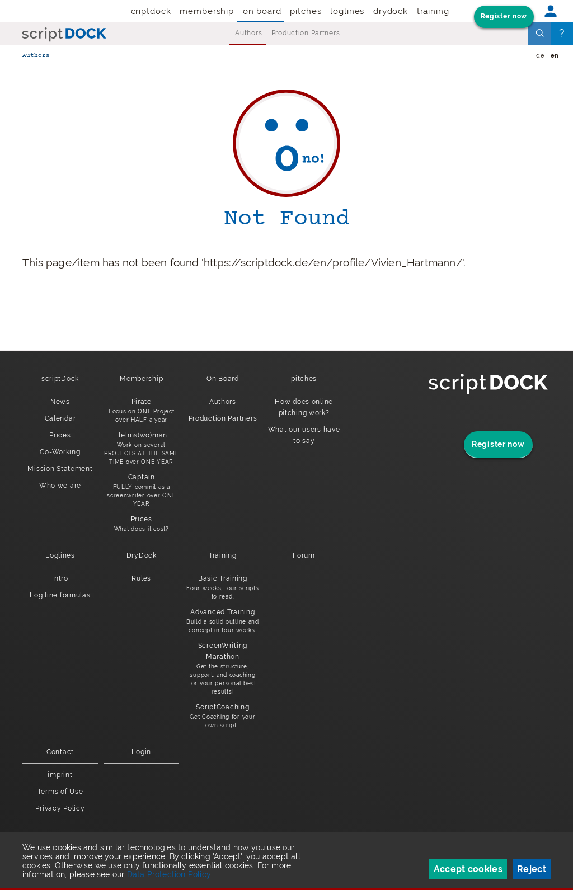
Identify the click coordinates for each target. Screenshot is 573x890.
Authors (248, 33)
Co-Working (60, 452)
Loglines (347, 11)
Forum (304, 555)
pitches (305, 11)
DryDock (390, 11)
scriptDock (148, 11)
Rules (141, 578)
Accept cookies (468, 869)
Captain (141, 490)
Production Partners (305, 33)
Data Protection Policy (169, 874)
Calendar (60, 418)
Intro (60, 578)
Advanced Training (222, 621)
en (555, 55)
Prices (60, 435)
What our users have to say (304, 435)
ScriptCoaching (222, 716)
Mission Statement (59, 469)
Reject (531, 869)
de (540, 55)
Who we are (60, 485)
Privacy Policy (59, 808)
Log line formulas (60, 595)
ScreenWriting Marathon (222, 669)
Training (433, 11)
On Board (262, 11)
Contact (60, 752)
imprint (60, 775)
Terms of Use (60, 791)
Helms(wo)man (141, 448)
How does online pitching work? (304, 407)
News (60, 402)
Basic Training (222, 588)
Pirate (141, 411)
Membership (207, 11)
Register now (504, 16)
